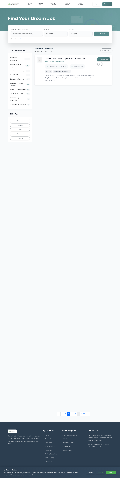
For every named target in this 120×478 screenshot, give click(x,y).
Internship (20, 138)
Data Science (67, 439)
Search (101, 33)
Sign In (97, 4)
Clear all (22, 39)
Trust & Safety (49, 458)
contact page (98, 438)
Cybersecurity (67, 446)
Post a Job (107, 4)
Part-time (20, 125)
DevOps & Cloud (68, 443)
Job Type (71, 29)
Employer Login (50, 446)
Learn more (38, 475)
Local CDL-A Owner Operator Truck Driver (65, 58)
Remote (20, 129)
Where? (46, 29)
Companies (48, 443)
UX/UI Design (67, 450)
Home (47, 435)
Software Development (70, 435)
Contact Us (48, 461)
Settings (100, 472)
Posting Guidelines (51, 454)
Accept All (111, 472)
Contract (20, 134)
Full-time (20, 121)
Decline (90, 472)
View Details (104, 59)
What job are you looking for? (19, 29)
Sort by (105, 50)
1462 (83, 414)
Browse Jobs (49, 439)
